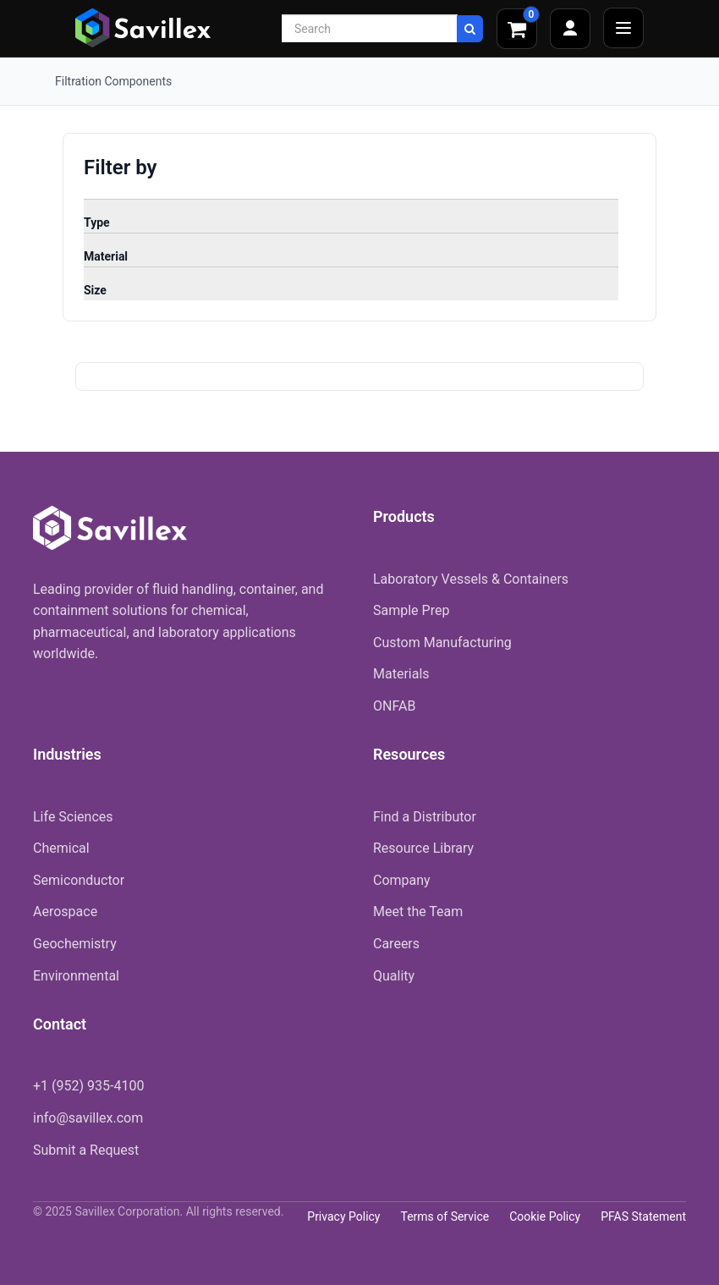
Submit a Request (86, 1150)
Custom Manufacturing (442, 642)
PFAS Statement (643, 1216)
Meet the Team (418, 911)
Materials (401, 674)
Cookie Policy (544, 1216)
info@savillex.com (88, 1118)
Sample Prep (411, 610)
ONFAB (394, 706)
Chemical (61, 848)
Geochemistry (75, 944)
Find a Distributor (424, 817)
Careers (396, 944)
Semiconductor (78, 880)
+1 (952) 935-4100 (88, 1086)
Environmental (76, 976)
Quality (393, 976)
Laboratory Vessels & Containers (470, 579)
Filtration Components (113, 81)
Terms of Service (444, 1216)
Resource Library (423, 848)
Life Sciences (73, 817)
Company (402, 880)
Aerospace (65, 911)
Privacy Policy (343, 1216)
